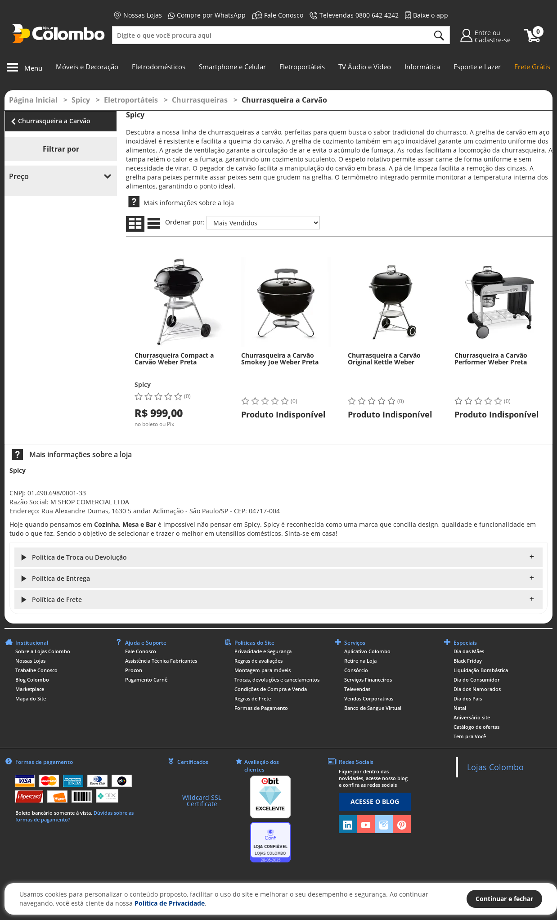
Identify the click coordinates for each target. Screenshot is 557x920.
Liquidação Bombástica (481, 670)
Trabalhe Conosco (36, 670)
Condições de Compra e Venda (270, 689)
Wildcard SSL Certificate (201, 800)
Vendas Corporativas (368, 698)
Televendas (357, 689)
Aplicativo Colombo (367, 651)
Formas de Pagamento (261, 708)
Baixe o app (426, 15)
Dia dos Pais (468, 698)
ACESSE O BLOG (374, 801)
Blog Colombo (32, 679)
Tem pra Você (470, 736)
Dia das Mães (469, 651)
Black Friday (468, 660)
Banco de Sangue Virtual (372, 708)
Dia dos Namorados (477, 689)
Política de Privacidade (170, 903)
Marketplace (29, 689)
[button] (278, 557)
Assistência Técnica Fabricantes (161, 660)
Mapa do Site (30, 698)
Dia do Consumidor (477, 679)
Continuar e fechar (504, 898)
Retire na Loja (360, 660)
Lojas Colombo (495, 767)
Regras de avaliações (258, 660)
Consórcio (356, 670)
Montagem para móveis (262, 670)
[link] (202, 781)
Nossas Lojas (138, 15)
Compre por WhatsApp (207, 15)
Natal (460, 708)
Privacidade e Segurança (263, 651)
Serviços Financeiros (368, 679)
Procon (133, 670)
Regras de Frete (252, 698)
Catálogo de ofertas (476, 726)
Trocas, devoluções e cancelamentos (276, 679)
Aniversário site (472, 717)
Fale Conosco (277, 15)
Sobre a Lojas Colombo (42, 651)
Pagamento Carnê (146, 679)
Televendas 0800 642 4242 (354, 15)
